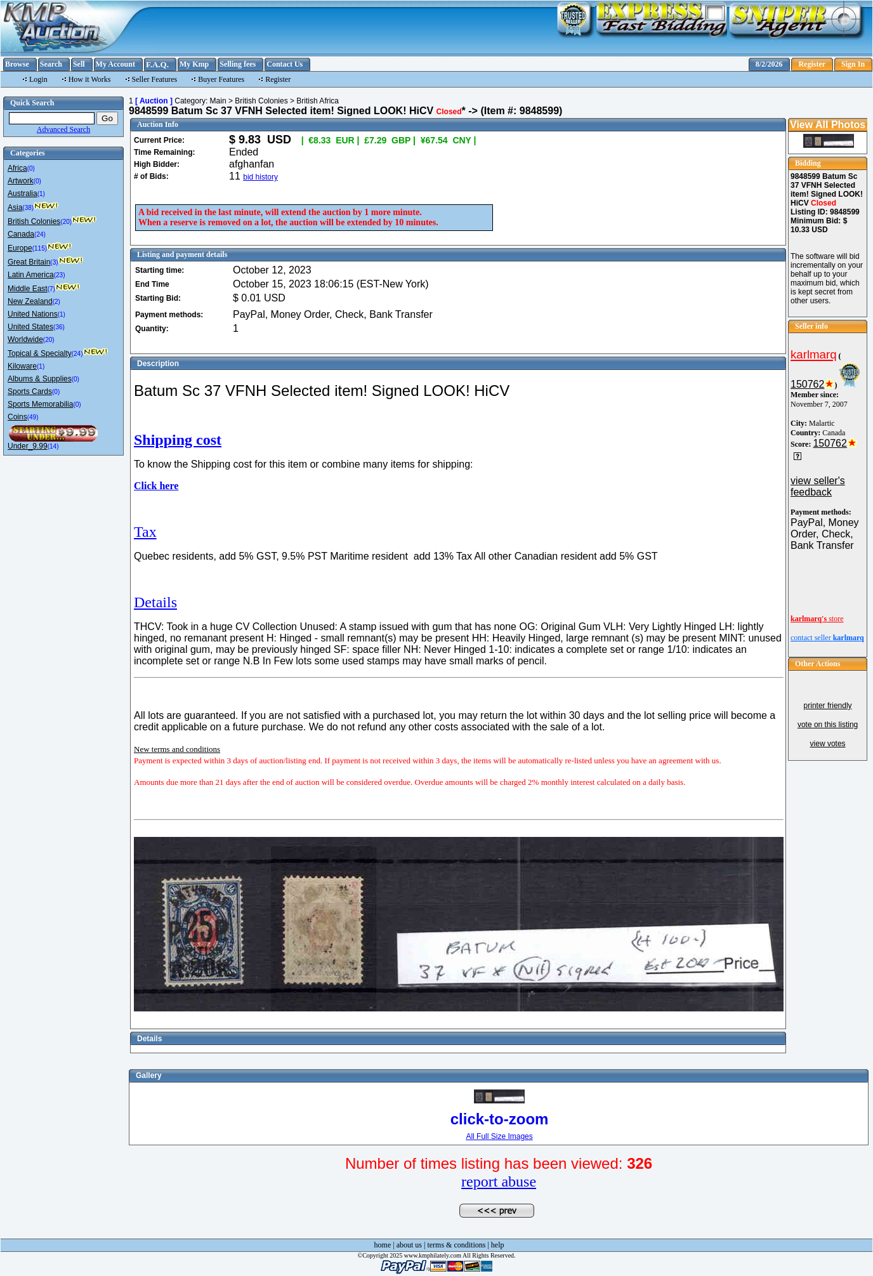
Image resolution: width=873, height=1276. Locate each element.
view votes (828, 743)
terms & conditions (456, 1244)
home (382, 1244)
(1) (41, 193)
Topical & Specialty (40, 353)
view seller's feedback (818, 486)
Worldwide (25, 339)
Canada (21, 234)
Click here (156, 485)
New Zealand (30, 301)
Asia (15, 207)
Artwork (21, 180)
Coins (17, 416)
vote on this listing (828, 724)
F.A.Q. (157, 64)
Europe (20, 248)
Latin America (31, 274)
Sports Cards (30, 391)
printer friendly (828, 705)
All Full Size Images (499, 1136)
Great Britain (29, 262)
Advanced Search (63, 129)
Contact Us (284, 64)
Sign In (853, 64)
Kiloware (22, 366)
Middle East (28, 288)
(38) (28, 207)
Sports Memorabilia (40, 404)
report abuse (498, 1181)
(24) (40, 234)
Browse (17, 64)
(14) (53, 446)
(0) (31, 168)
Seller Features (155, 79)
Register (811, 64)
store (817, 618)
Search (51, 64)
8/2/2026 (769, 64)
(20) (66, 221)
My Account (115, 64)
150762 (807, 384)
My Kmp (194, 64)
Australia (22, 193)
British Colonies (34, 221)
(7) (51, 289)
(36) (59, 327)
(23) (59, 275)
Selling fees (238, 64)
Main (218, 100)
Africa (17, 168)
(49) (33, 417)
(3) (54, 262)
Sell (79, 64)
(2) (56, 301)
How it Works (90, 79)
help (497, 1244)
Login (38, 79)
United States (30, 326)
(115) (39, 248)
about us (409, 1244)
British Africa (317, 100)
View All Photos (827, 124)
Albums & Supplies (40, 378)
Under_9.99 (28, 446)
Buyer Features (221, 79)
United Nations (33, 314)
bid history (260, 177)
